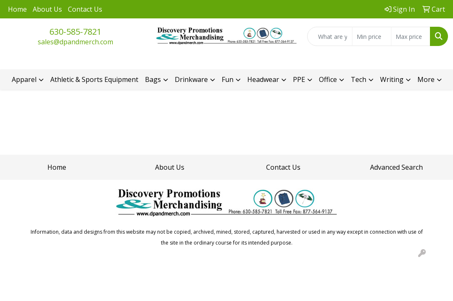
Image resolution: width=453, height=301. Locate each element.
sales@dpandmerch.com (75, 41)
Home (17, 9)
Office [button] (328, 79)
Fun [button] (227, 79)
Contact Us (85, 9)
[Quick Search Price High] (410, 36)
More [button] (426, 79)
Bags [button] (153, 79)
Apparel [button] (24, 79)
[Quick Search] (330, 36)
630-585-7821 (75, 31)
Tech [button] (358, 79)
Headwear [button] (263, 79)
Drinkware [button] (191, 79)
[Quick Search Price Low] (371, 36)
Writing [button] (392, 79)
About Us (47, 9)
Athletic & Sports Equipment (94, 79)
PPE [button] (299, 79)
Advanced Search (396, 167)
